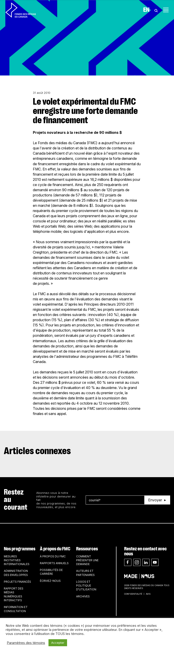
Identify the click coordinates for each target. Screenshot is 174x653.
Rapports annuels (54, 563)
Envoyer (155, 500)
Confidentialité (133, 594)
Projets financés (17, 581)
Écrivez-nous (50, 580)
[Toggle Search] (156, 10)
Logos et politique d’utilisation (86, 585)
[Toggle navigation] (166, 10)
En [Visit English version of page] (146, 10)
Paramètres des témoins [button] (26, 643)
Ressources (87, 549)
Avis (148, 594)
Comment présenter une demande (87, 560)
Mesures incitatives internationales (16, 560)
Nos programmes (19, 549)
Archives (83, 596)
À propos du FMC (55, 549)
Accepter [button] (57, 642)
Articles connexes (37, 451)
